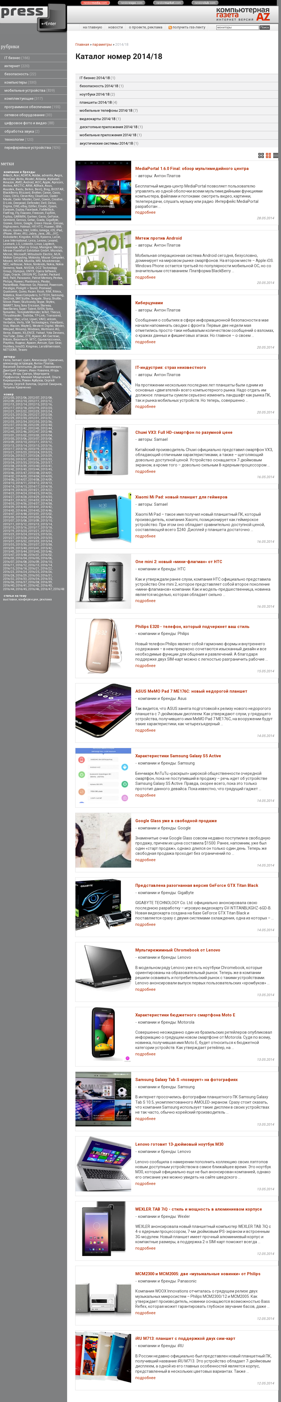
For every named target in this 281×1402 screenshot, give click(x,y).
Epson (52, 206)
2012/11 (33, 401)
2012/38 (21, 425)
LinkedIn (27, 244)
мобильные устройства (29, 90)
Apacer (31, 343)
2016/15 (8, 568)
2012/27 (33, 415)
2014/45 (33, 510)
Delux (52, 203)
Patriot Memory (42, 278)
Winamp (20, 329)
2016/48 (58, 589)
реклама (46, 599)
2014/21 (33, 490)
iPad (59, 230)
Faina (7, 360)
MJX (57, 254)
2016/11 (8, 565)
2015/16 (21, 527)
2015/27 (8, 538)
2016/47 (46, 589)
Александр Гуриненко (47, 360)
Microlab (56, 250)
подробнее (145, 212)
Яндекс (20, 343)
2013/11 (33, 442)
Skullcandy (28, 302)
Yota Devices (55, 333)
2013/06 (21, 438)
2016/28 (8, 575)
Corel (36, 199)
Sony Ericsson (30, 305)
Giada (40, 220)
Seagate (36, 298)
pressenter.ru (85, 1384)
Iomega (44, 230)
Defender (33, 203)
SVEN (41, 309)
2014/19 (8, 490)
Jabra (32, 233)
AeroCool (9, 179)
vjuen (26, 360)
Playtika (8, 343)
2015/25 (33, 534)
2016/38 (33, 582)
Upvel (33, 319)
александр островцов (18, 363)
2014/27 (8, 497)
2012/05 (8, 398)
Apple (46, 182)
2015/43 (8, 551)
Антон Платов (43, 363)
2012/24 (46, 411)
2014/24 (21, 493)
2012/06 (21, 398)
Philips (7, 281)
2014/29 (33, 497)
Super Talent (27, 309)
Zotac (20, 336)
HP (33, 226)
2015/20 (21, 531)
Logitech (48, 244)
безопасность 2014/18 (102, 86)
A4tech (7, 175)
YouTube (9, 336)
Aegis (58, 175)
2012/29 (8, 418)
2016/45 (21, 589)
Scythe (25, 298)
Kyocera (45, 237)
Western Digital (43, 326)
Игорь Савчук (22, 374)
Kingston (25, 237)
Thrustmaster (12, 315)
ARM (29, 186)
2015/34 (46, 541)
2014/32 (21, 500)
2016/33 (21, 579)
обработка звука (22, 131)
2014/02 (8, 476)
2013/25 (46, 452)
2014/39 (8, 507)
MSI (38, 261)
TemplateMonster (28, 312)
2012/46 (21, 432)
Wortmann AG (50, 329)
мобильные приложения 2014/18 (111, 135)
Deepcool (19, 203)
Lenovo (41, 240)
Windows (34, 329)
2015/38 (46, 544)
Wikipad (8, 329)
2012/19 (33, 408)
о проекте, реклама (145, 27)
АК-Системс (51, 336)
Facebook (31, 209)
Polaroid (42, 285)
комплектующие (23, 98)
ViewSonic (56, 322)
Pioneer (18, 281)
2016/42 (33, 585)
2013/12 (46, 442)
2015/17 (33, 527)
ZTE (28, 336)
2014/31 (8, 500)
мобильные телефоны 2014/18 (109, 110)
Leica (32, 240)
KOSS (35, 237)
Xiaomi (16, 333)
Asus (48, 186)
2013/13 (8, 445)
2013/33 (46, 459)
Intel (26, 230)
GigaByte (52, 220)
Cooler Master (22, 199)
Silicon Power (11, 302)
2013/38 (8, 466)
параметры (102, 44)
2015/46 (46, 551)
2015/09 (33, 520)
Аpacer (36, 336)
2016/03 (8, 558)
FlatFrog (8, 213)
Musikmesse (51, 261)
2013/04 (46, 435)
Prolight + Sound (27, 288)
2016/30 (33, 575)
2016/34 (33, 579)
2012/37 (8, 425)
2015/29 (33, 538)
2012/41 (8, 428)
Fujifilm (50, 213)
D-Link (7, 203)
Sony (17, 305)
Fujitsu (7, 216)
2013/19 (33, 449)
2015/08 (21, 520)
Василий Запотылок (17, 367)
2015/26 (46, 534)
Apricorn (57, 182)
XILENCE (29, 333)
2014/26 (46, 493)
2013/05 (8, 438)
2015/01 (33, 514)
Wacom (14, 326)
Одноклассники (49, 339)
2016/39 (46, 582)
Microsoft (20, 254)
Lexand (52, 240)
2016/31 (46, 575)
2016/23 (8, 572)
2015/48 (21, 555)
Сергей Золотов (25, 384)
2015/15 (8, 527)
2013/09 (8, 442)
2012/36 (46, 421)
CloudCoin (41, 196)
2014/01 (46, 473)
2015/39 (8, 548)
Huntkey (8, 346)
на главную (92, 27)
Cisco (6, 196)
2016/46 (33, 589)
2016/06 (46, 558)
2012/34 (21, 421)
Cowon (45, 199)
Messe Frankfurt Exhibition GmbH (26, 250)
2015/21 (33, 531)
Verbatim (9, 322)
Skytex (50, 302)
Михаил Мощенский (35, 377)
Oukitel (43, 274)
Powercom (56, 285)
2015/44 (21, 551)
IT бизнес (17, 58)
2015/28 (21, 538)
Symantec (9, 312)
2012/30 (21, 418)
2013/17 (8, 449)
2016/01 (33, 555)
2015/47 (8, 555)
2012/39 (33, 425)
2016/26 (46, 572)
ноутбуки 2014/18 (97, 94)
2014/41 (33, 507)
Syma (49, 309)
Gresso (58, 223)
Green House (43, 223)
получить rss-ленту (186, 27)
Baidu (19, 189)
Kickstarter (10, 237)
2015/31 (8, 541)
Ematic (42, 206)
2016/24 (21, 572)
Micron (7, 254)
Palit (13, 278)
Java (41, 233)
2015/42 (46, 548)
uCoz (24, 319)
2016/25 (33, 572)
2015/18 (46, 527)
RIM (48, 291)
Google (28, 223)
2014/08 (33, 479)
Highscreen (11, 226)
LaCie (56, 237)
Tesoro (22, 350)
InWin (34, 230)
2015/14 (46, 524)
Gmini (18, 223)
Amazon (8, 182)
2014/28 (21, 497)
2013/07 (33, 438)
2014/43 (8, 510)
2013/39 (21, 466)
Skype (41, 302)
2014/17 (33, 486)
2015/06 (46, 517)
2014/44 (21, 510)
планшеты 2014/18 (98, 102)
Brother (36, 192)
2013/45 (46, 469)
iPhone (7, 233)
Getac (31, 220)
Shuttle (56, 298)
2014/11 (21, 483)
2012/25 (8, 415)
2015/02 (46, 514)
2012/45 (8, 432)
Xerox (7, 333)
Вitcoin (7, 339)
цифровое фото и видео (29, 123)
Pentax (57, 278)
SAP (18, 298)
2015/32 (21, 541)
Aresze (42, 343)
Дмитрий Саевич (15, 370)
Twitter (7, 319)
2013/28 (33, 455)
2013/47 (21, 473)
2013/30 (8, 459)
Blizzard (24, 192)
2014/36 (21, 503)
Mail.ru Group (28, 247)
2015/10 (46, 520)
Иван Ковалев (39, 370)
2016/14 (46, 565)
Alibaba (41, 179)
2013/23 (21, 452)
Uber (17, 319)
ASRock (38, 186)
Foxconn (25, 213)
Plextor (45, 281)
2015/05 (33, 517)
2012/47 (33, 432)
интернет (17, 66)
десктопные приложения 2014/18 (111, 127)
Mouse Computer (52, 257)
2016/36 (8, 582)
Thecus (55, 312)
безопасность (20, 74)
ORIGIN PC (29, 274)
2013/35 (21, 462)
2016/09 (33, 562)
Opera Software (46, 271)
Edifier (32, 206)
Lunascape (10, 247)
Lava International (15, 240)
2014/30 (46, 497)
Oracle (15, 274)
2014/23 (8, 493)
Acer (16, 175)
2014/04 (33, 476)
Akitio (20, 179)
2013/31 (21, 459)
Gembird (9, 220)
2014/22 (46, 490)
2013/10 (21, 442)
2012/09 (8, 401)
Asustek (8, 189)
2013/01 (8, 435)
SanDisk (8, 298)
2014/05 (46, 476)
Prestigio (9, 288)
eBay (24, 206)
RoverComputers (27, 295)
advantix (47, 175)
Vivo (6, 326)
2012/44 (46, 428)
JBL (48, 233)
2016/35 (46, 579)
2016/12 (21, 565)
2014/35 (8, 503)
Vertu (20, 322)
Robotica (8, 295)
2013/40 (33, 466)
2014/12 (33, 483)
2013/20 (46, 449)
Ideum (7, 230)
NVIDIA (29, 268)
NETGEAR (10, 350)
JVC (55, 233)
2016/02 (46, 555)
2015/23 (8, 534)
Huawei (49, 226)
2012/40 (46, 425)
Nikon (28, 264)
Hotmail (25, 226)
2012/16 (46, 404)
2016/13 (33, 565)
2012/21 (8, 411)
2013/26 (8, 455)
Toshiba (28, 315)
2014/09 (46, 479)
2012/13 (8, 404)
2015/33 (33, 541)
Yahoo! (40, 333)
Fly (17, 213)
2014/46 (46, 510)
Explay (20, 209)
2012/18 (21, 408)
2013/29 (46, 455)
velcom (51, 319)
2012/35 (33, 421)
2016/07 (8, 562)
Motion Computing (15, 257)
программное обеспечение (32, 107)
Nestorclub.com (147, 1395)
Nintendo (39, 264)
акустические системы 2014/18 (109, 143)
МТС (33, 339)
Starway (46, 305)
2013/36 (33, 462)
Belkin (29, 189)
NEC (6, 264)
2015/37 (33, 544)
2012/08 (46, 398)
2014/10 (8, 483)
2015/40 (21, 548)
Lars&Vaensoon (49, 346)
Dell (44, 203)
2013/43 (21, 469)
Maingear (45, 247)
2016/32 (8, 579)
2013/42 (8, 469)
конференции (28, 599)
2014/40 (21, 507)
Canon (47, 192)
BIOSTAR (57, 189)
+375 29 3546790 (89, 1369)
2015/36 (21, 544)
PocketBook (10, 285)
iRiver (17, 233)
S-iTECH (44, 295)
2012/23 (33, 411)
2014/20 (21, 490)
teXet (45, 312)
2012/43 (33, 428)
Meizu (57, 247)
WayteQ (26, 326)
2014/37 (33, 503)
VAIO (42, 319)
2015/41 (33, 548)
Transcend (53, 315)
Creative (57, 199)
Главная (82, 44)
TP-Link (40, 315)
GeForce (52, 216)
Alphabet (53, 179)
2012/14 (21, 404)
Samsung (57, 295)
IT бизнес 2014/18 (97, 78)
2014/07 (21, 479)
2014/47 (8, 514)
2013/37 (46, 462)
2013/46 (8, 473)
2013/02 (21, 435)
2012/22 (21, 411)
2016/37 (21, 582)
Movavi (8, 261)
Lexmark (9, 244)
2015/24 (21, 534)
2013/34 (8, 462)
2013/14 (21, 445)
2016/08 (21, 562)
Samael (17, 360)
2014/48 (21, 514)
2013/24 (33, 452)
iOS (52, 230)
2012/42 (21, 428)
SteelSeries (10, 309)
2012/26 (21, 415)
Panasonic (24, 278)
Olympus (19, 271)
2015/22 (46, 531)
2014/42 (46, 507)
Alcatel (29, 179)
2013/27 (21, 455)
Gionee (8, 223)
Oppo (6, 274)
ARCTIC (19, 186)
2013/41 (46, 466)
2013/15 (33, 445)
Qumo (22, 291)
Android (28, 182)
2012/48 (46, 432)
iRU (24, 233)
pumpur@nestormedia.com (98, 1377)
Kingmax (32, 346)
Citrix (15, 196)
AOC (38, 182)
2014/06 (8, 479)
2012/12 (46, 401)
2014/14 (8, 486)
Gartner (32, 216)
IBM (58, 226)
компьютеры (20, 82)
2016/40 (8, 585)
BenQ (38, 189)
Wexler (59, 326)
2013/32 (33, 459)
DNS (16, 206)
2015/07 (8, 520)
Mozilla (29, 261)
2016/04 (21, 558)
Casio (56, 192)
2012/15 (33, 404)
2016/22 (46, 568)
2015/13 (33, 524)
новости (115, 27)
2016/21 (33, 568)
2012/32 (46, 418)
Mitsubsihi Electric (40, 254)
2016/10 (46, 562)
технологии (18, 139)
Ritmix (57, 291)
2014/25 (33, 493)
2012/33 (8, 421)
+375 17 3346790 (89, 1362)
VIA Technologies (36, 322)
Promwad (45, 288)
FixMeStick (46, 209)
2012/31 (33, 418)
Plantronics (32, 281)
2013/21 (8, 452)
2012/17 (8, 408)
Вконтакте (20, 339)
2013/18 (21, 449)
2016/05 (33, 558)
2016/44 (8, 589)
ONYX (30, 271)
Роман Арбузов (32, 380)
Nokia (50, 264)
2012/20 (46, 408)
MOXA (18, 261)
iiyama (17, 230)
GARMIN (20, 216)
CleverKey (26, 196)
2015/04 (21, 517)
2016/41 (21, 585)
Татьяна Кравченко (17, 387)
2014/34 (46, 500)
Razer (32, 291)
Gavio (42, 216)
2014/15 (21, 486)
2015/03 (8, 517)
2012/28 (46, 415)
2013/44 (33, 469)
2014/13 (46, 483)
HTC (39, 226)
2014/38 (46, 503)
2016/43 (46, 585)
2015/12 (21, 524)
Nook (19, 268)
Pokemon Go (27, 285)
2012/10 (21, 401)
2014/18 (46, 486)
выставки (10, 599)
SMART (8, 305)
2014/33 (33, 500)
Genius (21, 220)
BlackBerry (10, 192)
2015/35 (8, 544)
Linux (38, 244)
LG (18, 244)
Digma (7, 206)
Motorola (34, 257)
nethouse (16, 264)
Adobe (36, 175)
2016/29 (21, 575)
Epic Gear (54, 343)
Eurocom (8, 209)
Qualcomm (10, 291)
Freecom (38, 213)
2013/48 (33, 473)
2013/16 (46, 445)
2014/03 (21, 476)
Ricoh (40, 291)
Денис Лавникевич (47, 367)
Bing (47, 189)
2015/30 (46, 538)
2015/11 (8, 524)
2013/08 (46, 438)
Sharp (47, 298)
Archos (7, 186)
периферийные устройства (32, 147)
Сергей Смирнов (50, 384)
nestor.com (95, 2)
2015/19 (8, 531)
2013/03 (33, 435)
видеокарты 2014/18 (100, 119)
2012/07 (33, 398)
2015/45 (33, 551)
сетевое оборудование (28, 115)
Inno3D (20, 346)
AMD (18, 182)
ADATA (26, 175)
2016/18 (21, 568)
